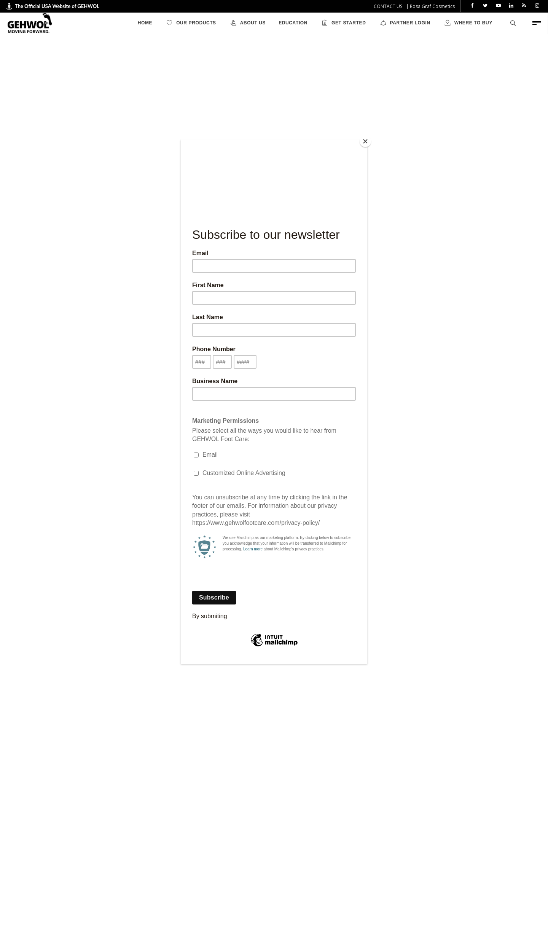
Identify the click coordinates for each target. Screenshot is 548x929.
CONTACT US (388, 6)
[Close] (365, 141)
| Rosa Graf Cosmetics (430, 6)
